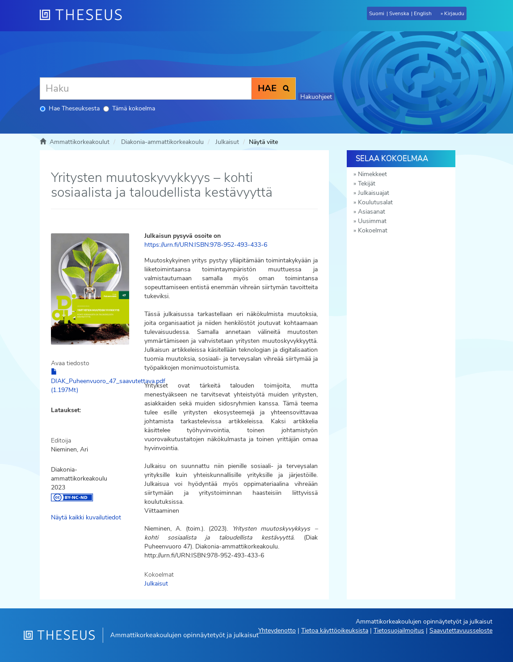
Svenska (399, 13)
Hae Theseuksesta (70, 108)
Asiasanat (371, 211)
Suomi (376, 13)
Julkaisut (227, 142)
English (423, 13)
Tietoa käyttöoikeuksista (334, 630)
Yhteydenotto (277, 630)
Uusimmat (372, 221)
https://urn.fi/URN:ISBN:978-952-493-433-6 (205, 244)
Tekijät (366, 183)
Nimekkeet (372, 174)
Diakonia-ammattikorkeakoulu (162, 142)
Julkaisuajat (373, 193)
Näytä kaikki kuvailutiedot (86, 517)
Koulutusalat (375, 202)
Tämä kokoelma (129, 108)
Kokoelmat (372, 230)
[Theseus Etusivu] (84, 15)
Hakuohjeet (316, 97)
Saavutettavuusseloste (460, 630)
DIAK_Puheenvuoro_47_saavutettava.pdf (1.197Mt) (108, 381)
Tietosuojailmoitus (399, 630)
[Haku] (146, 88)
